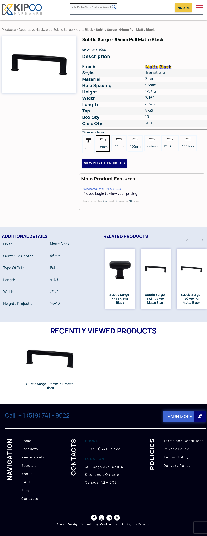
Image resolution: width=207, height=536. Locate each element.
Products (9, 29)
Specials (29, 465)
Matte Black (84, 29)
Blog (25, 490)
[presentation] (200, 527)
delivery (106, 201)
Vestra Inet (109, 524)
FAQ (130, 201)
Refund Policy (176, 457)
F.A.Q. (26, 482)
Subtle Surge (63, 29)
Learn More (178, 416)
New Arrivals (32, 457)
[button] (189, 240)
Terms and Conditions (184, 441)
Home (26, 441)
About (26, 474)
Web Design (69, 524)
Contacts (29, 498)
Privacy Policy (176, 449)
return (117, 201)
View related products (104, 163)
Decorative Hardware (34, 29)
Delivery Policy (177, 465)
